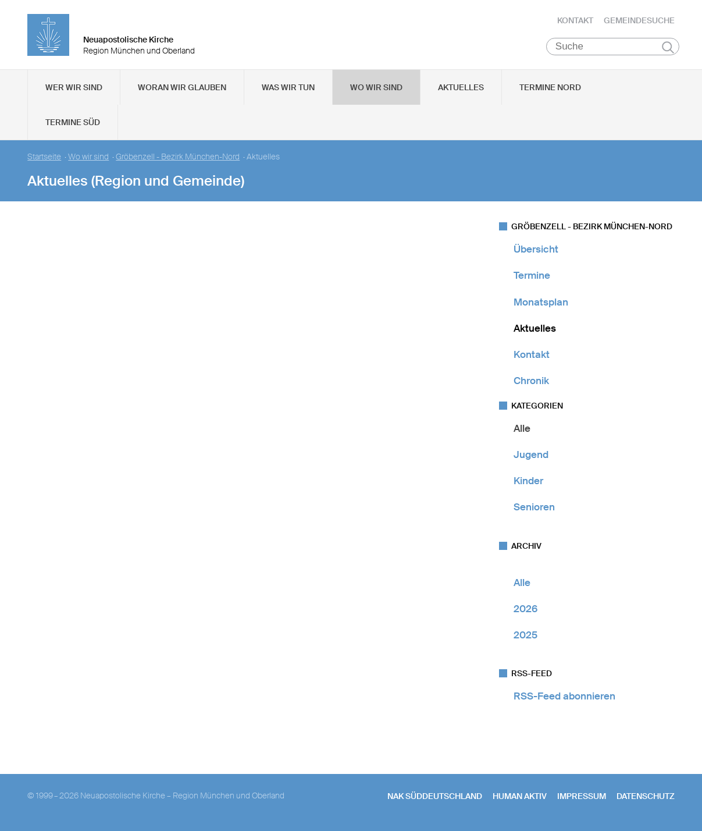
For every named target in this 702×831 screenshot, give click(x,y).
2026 (525, 609)
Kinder (528, 481)
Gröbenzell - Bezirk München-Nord (178, 157)
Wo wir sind (376, 88)
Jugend (531, 455)
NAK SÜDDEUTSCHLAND (434, 796)
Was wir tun (288, 88)
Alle (522, 428)
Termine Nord (550, 88)
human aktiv (520, 796)
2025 (525, 635)
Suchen (668, 47)
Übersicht (536, 249)
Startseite (44, 157)
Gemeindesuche (639, 20)
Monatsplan (541, 302)
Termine (532, 275)
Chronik (531, 381)
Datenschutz (646, 796)
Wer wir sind (73, 88)
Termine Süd (72, 123)
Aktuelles (461, 88)
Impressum (581, 796)
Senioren (534, 507)
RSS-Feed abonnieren (564, 696)
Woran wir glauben (182, 88)
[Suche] (612, 47)
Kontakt (575, 20)
